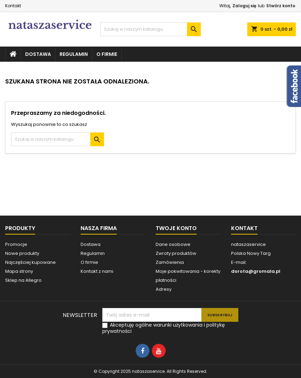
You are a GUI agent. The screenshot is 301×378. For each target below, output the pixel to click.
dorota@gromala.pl (255, 271)
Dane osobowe (173, 244)
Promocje (16, 244)
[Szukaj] (150, 29)
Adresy (164, 289)
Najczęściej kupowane (30, 262)
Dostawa (38, 54)
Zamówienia (170, 262)
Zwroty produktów (176, 253)
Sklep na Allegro (23, 280)
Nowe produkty (22, 253)
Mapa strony (19, 271)
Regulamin (74, 54)
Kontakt (13, 6)
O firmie (106, 54)
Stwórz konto (280, 6)
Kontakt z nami (97, 271)
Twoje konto (176, 228)
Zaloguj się (244, 6)
